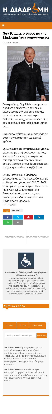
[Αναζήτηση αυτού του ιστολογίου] (20, 335)
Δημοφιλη (37, 325)
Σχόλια (22, 325)
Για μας (9, 325)
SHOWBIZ (16, 210)
